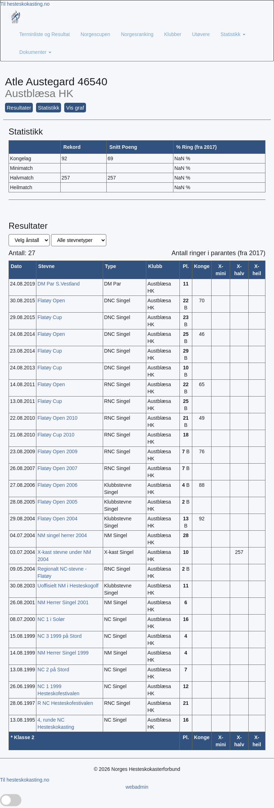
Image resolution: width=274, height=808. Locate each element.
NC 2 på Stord (53, 669)
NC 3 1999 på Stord (59, 636)
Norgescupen (95, 34)
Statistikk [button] (48, 108)
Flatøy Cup (49, 317)
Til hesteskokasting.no (25, 4)
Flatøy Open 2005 (57, 502)
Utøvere (201, 34)
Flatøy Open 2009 (57, 451)
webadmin (137, 787)
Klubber (172, 34)
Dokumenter (35, 52)
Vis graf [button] (75, 108)
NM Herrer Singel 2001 (62, 602)
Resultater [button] (19, 108)
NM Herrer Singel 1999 (62, 653)
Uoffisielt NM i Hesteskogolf (67, 586)
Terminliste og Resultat (44, 34)
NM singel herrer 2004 (62, 535)
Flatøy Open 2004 (57, 518)
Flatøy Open (51, 300)
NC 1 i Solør (51, 619)
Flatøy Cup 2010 (56, 435)
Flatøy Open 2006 (57, 485)
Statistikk (232, 34)
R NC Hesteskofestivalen (65, 703)
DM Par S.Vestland (58, 284)
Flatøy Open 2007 (57, 468)
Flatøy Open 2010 (57, 418)
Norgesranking (137, 34)
